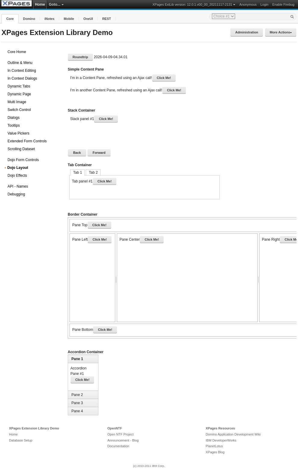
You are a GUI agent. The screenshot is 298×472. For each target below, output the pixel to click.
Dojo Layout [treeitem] (17, 168)
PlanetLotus (214, 446)
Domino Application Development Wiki (233, 434)
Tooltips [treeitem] (14, 125)
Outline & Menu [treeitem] (20, 63)
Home (40, 4)
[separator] (116, 277)
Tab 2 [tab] (93, 172)
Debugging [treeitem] (16, 194)
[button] (10, 19)
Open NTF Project (120, 434)
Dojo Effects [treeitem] (17, 175)
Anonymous (247, 4)
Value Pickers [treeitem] (18, 133)
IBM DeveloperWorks (221, 440)
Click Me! (164, 78)
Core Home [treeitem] (17, 52)
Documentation (118, 446)
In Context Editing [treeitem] (22, 70)
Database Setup (20, 440)
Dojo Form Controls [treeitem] (23, 160)
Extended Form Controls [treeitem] (27, 141)
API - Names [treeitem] (18, 186)
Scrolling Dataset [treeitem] (21, 149)
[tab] (83, 359)
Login (264, 4)
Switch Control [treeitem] (19, 110)
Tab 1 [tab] (77, 172)
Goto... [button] (56, 4)
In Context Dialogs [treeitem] (22, 78)
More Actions (281, 32)
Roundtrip (80, 57)
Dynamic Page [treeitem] (19, 94)
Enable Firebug (283, 4)
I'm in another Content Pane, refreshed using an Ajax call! (128, 90)
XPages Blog (215, 452)
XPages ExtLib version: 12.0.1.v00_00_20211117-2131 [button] (194, 4)
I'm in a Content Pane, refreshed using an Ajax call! (122, 77)
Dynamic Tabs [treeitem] (19, 86)
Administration (246, 32)
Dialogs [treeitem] (14, 118)
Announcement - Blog (123, 440)
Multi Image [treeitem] (17, 102)
